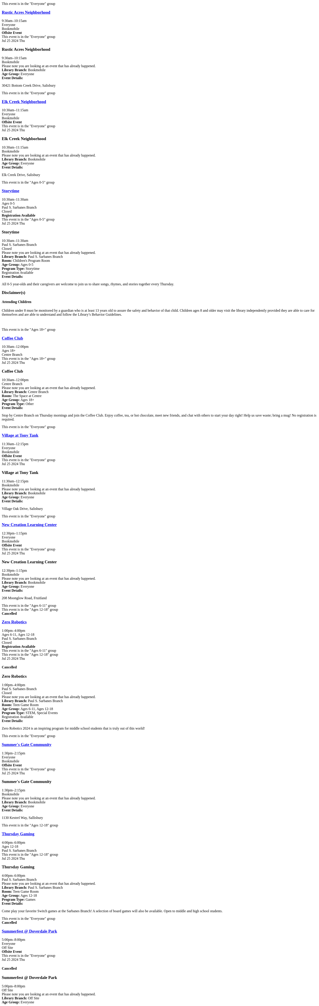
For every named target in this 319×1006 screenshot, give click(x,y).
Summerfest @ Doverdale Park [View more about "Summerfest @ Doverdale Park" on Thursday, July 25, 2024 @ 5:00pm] (29, 931)
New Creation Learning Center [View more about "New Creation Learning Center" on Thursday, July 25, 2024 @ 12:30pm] (29, 524)
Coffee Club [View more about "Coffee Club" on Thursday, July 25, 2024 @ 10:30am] (12, 338)
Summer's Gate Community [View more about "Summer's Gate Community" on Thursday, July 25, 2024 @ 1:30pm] (26, 744)
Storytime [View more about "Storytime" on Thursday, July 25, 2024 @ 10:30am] (10, 190)
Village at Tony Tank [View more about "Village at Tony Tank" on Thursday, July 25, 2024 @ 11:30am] (20, 435)
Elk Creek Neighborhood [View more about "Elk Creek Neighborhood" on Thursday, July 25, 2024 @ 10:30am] (24, 101)
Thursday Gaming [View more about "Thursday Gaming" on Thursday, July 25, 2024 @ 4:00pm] (18, 834)
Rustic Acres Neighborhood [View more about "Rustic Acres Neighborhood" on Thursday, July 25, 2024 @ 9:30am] (26, 12)
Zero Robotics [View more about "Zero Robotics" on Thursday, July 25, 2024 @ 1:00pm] (14, 622)
